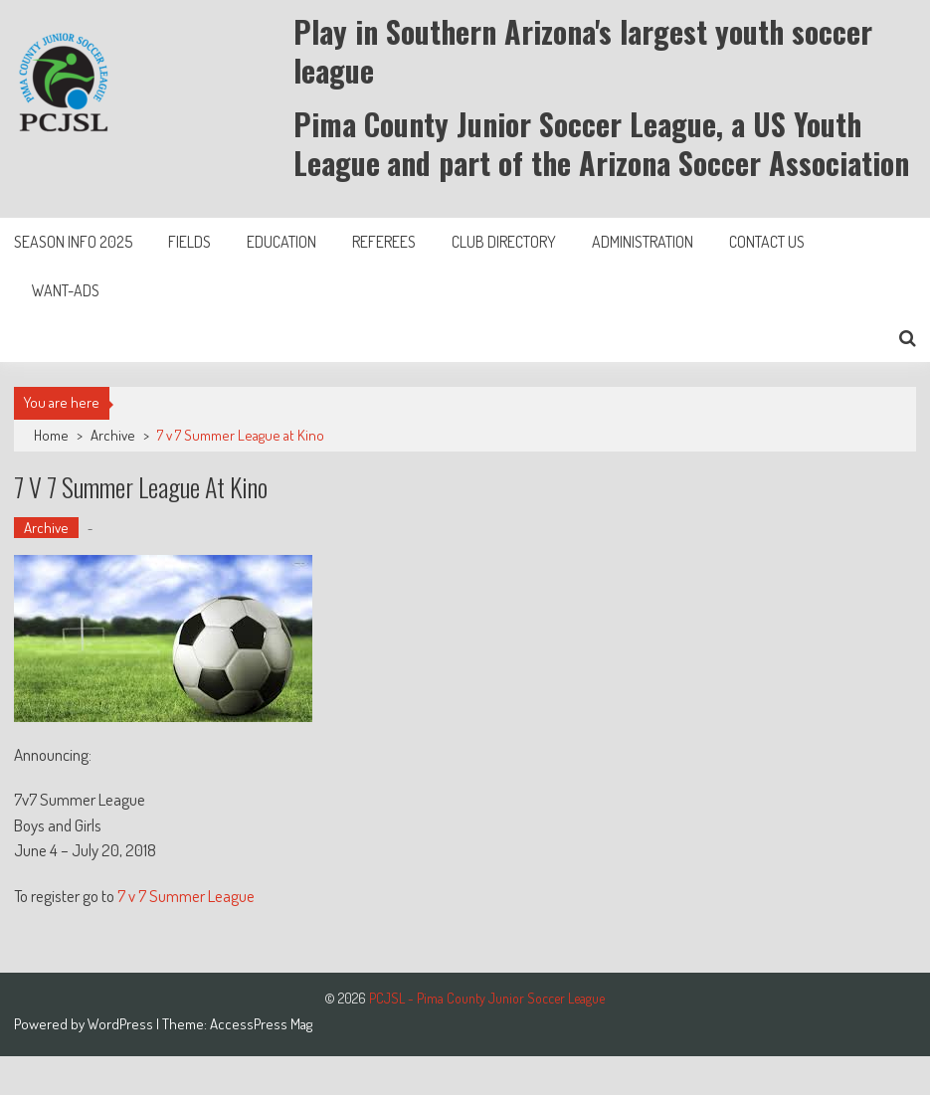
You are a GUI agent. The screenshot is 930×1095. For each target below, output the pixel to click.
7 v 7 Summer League (186, 895)
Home (51, 435)
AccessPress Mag (261, 1023)
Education (281, 242)
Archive (113, 435)
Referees (384, 242)
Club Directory (504, 242)
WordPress (122, 1023)
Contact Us (767, 242)
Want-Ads (65, 290)
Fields (189, 242)
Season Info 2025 (73, 242)
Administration (642, 242)
